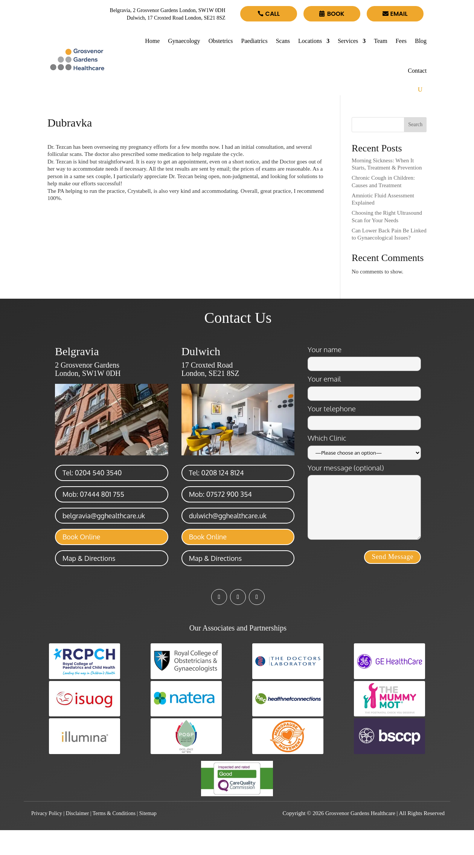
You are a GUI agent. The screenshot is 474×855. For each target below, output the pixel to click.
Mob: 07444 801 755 (93, 494)
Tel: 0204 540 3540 (92, 473)
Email (398, 13)
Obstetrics (221, 41)
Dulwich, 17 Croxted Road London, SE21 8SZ (176, 18)
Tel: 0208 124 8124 (216, 473)
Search (415, 124)
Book (335, 13)
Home (152, 41)
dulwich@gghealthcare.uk (228, 515)
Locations (310, 41)
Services (348, 41)
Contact (417, 70)
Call (272, 13)
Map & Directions (89, 558)
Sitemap (148, 813)
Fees (401, 41)
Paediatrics (254, 41)
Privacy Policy (46, 813)
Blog (421, 41)
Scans (283, 41)
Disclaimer (77, 813)
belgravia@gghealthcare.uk (103, 515)
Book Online (81, 537)
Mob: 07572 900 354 (220, 494)
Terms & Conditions (114, 813)
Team (380, 41)
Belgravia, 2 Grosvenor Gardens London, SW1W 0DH (168, 10)
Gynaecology (184, 41)
